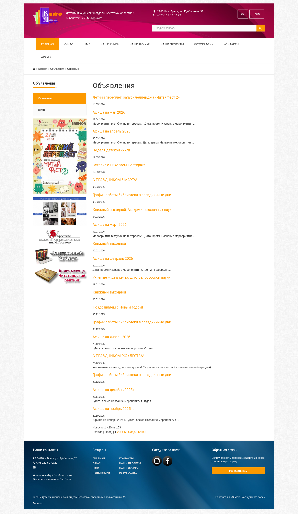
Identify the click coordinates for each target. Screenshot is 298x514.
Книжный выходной (109, 244)
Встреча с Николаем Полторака (119, 166)
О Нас (97, 464)
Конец (142, 432)
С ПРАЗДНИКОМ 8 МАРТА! (115, 181)
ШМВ (86, 45)
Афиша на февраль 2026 (113, 259)
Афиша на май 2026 (109, 113)
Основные (73, 69)
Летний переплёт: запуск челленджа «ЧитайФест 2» (136, 98)
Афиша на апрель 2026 (111, 132)
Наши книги (110, 45)
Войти (257, 14)
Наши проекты (172, 45)
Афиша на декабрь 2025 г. (114, 391)
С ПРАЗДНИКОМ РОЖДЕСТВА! (118, 357)
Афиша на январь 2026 (111, 338)
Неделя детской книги (111, 151)
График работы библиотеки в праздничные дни (132, 196)
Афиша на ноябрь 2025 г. (113, 410)
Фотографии (204, 45)
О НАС (68, 45)
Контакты (231, 45)
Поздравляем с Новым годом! (118, 308)
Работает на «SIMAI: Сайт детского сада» (240, 498)
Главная (47, 45)
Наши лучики (129, 469)
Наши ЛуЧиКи (139, 45)
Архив (46, 58)
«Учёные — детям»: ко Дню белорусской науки (131, 278)
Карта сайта (128, 474)
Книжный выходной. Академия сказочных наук (132, 211)
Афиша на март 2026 (110, 226)
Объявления (57, 69)
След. (132, 432)
